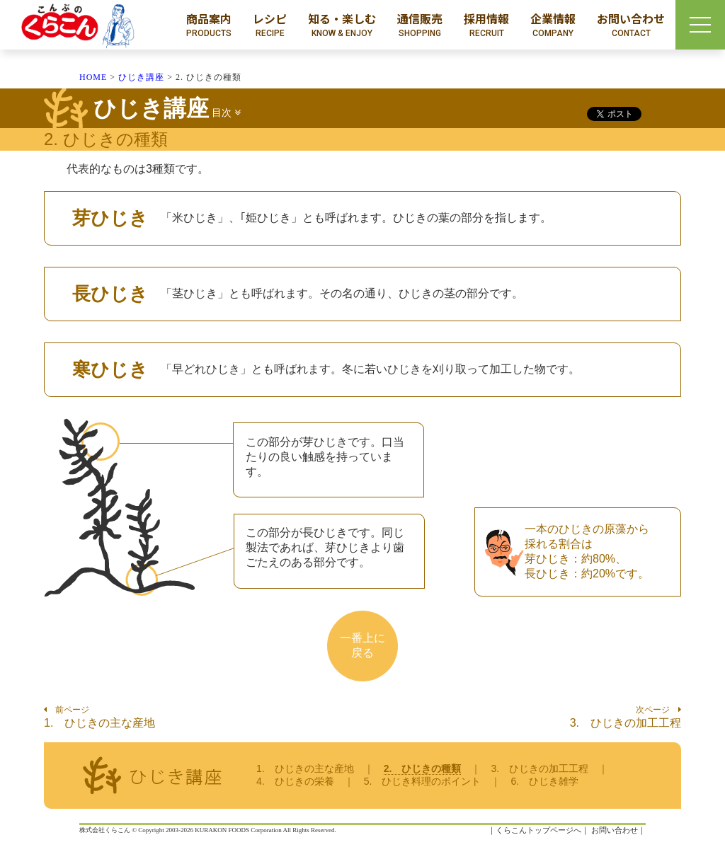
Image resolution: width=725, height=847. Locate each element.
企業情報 (553, 25)
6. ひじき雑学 (544, 781)
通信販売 (420, 25)
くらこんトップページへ (538, 830)
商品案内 (209, 25)
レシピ (270, 25)
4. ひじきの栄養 (295, 781)
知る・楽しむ (342, 25)
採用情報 (486, 25)
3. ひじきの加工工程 (625, 723)
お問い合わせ (631, 25)
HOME (93, 77)
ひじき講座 (141, 77)
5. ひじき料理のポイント (422, 781)
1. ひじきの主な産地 (99, 723)
